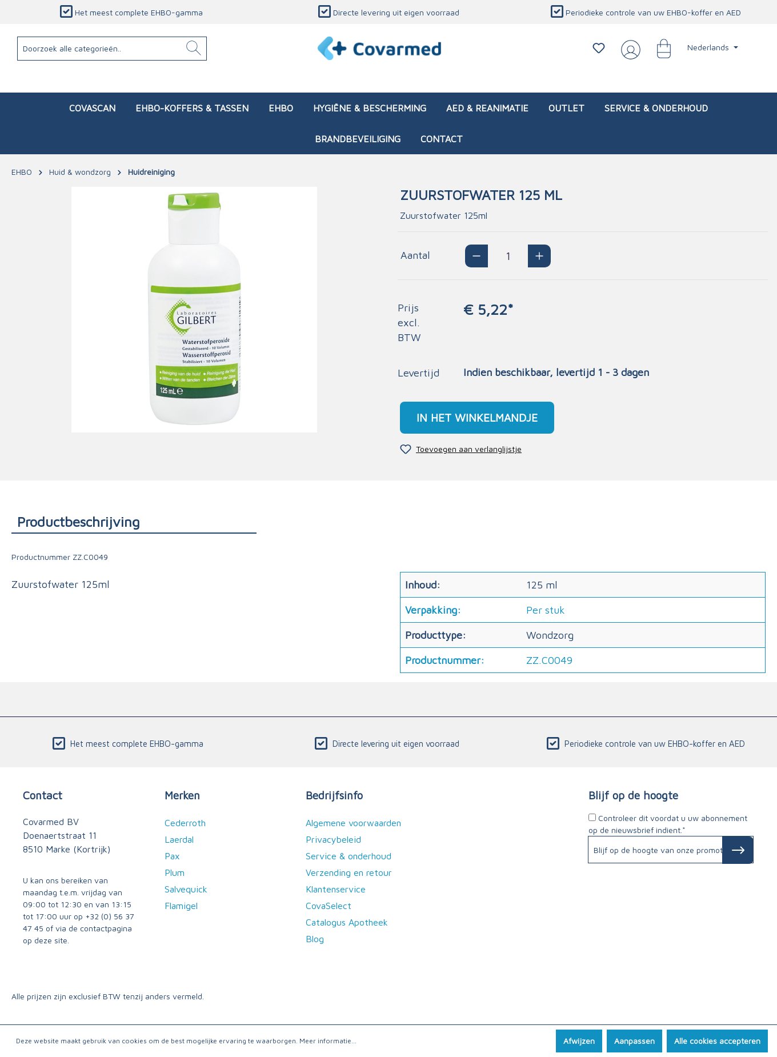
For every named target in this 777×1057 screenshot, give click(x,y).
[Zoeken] (194, 48)
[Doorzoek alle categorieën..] (112, 48)
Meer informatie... (328, 1040)
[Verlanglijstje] (599, 48)
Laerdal (179, 839)
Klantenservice (336, 889)
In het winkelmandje (477, 417)
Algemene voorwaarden (353, 823)
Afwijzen (579, 1041)
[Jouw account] (628, 48)
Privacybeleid (333, 839)
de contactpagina (100, 928)
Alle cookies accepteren (717, 1041)
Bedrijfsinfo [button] (334, 795)
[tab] (134, 521)
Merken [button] (182, 795)
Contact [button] (42, 795)
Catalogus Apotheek (347, 922)
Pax (172, 856)
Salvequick (186, 889)
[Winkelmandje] (658, 48)
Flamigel (181, 905)
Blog (315, 939)
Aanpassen (634, 1041)
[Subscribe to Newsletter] (738, 850)
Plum (175, 872)
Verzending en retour (349, 872)
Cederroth (185, 823)
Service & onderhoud (348, 856)
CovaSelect (328, 905)
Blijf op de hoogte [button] (633, 795)
